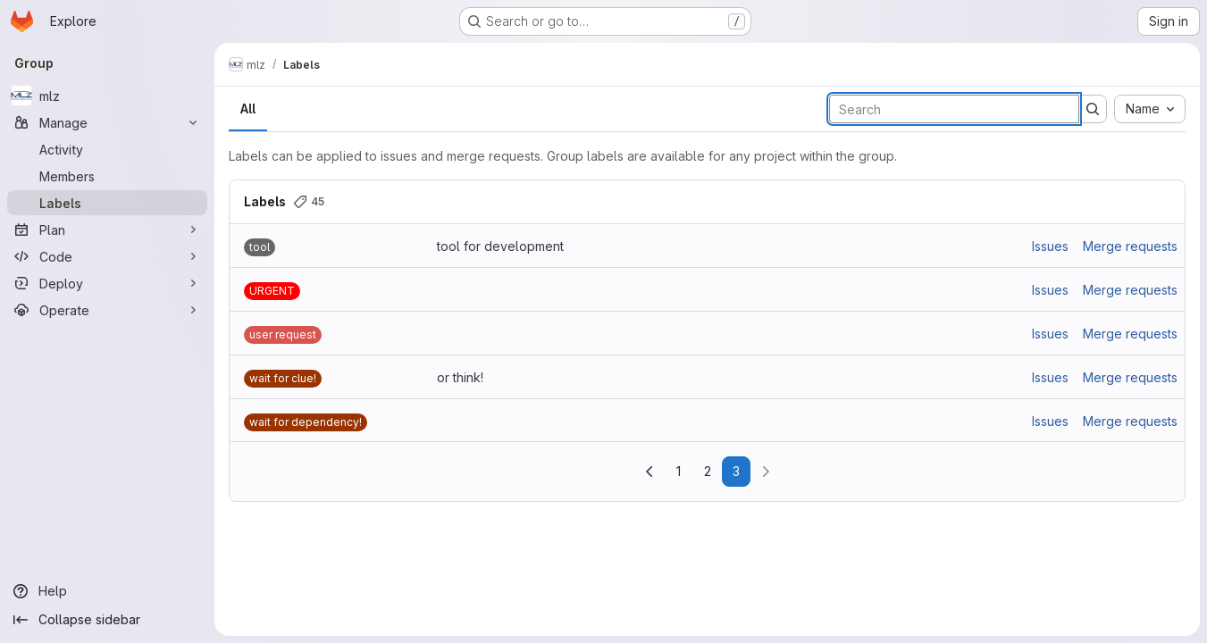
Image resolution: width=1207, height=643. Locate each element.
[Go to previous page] (649, 471)
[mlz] (107, 95)
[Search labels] (954, 109)
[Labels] (107, 202)
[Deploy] (107, 283)
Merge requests (1130, 246)
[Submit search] (1092, 109)
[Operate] (107, 309)
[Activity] (107, 149)
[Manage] (107, 122)
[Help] (107, 591)
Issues (1050, 246)
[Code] (107, 256)
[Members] (107, 175)
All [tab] (248, 108)
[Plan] (107, 229)
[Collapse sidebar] (107, 619)
